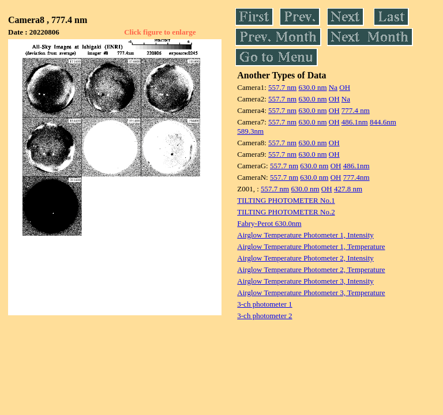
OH (344, 87)
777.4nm (356, 177)
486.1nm (354, 122)
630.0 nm (312, 87)
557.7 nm (282, 87)
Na (333, 87)
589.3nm (250, 131)
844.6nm (383, 122)
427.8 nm (348, 188)
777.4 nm (355, 110)
